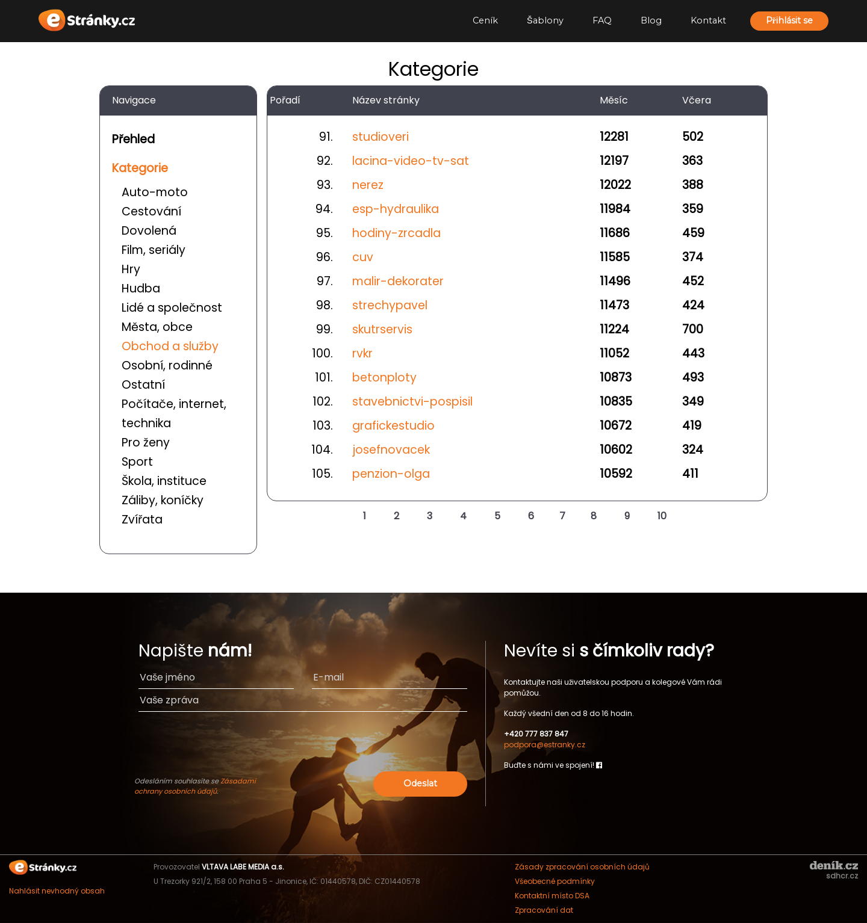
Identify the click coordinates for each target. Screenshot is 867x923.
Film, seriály (153, 250)
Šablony (545, 20)
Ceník (485, 20)
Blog (651, 20)
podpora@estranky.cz (544, 744)
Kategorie (140, 168)
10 (662, 516)
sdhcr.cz (842, 876)
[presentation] (375, 744)
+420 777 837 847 (536, 734)
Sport (137, 462)
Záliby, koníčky (163, 500)
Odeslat (420, 783)
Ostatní (143, 385)
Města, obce (157, 327)
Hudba (141, 288)
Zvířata (142, 519)
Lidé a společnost (172, 308)
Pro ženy (146, 442)
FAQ (602, 20)
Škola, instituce (164, 481)
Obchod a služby (170, 346)
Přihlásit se (789, 20)
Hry (131, 269)
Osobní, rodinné (167, 365)
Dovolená (149, 231)
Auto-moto (155, 192)
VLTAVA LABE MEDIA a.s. (243, 867)
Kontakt (708, 20)
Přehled (133, 139)
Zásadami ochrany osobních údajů (195, 786)
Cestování (151, 211)
